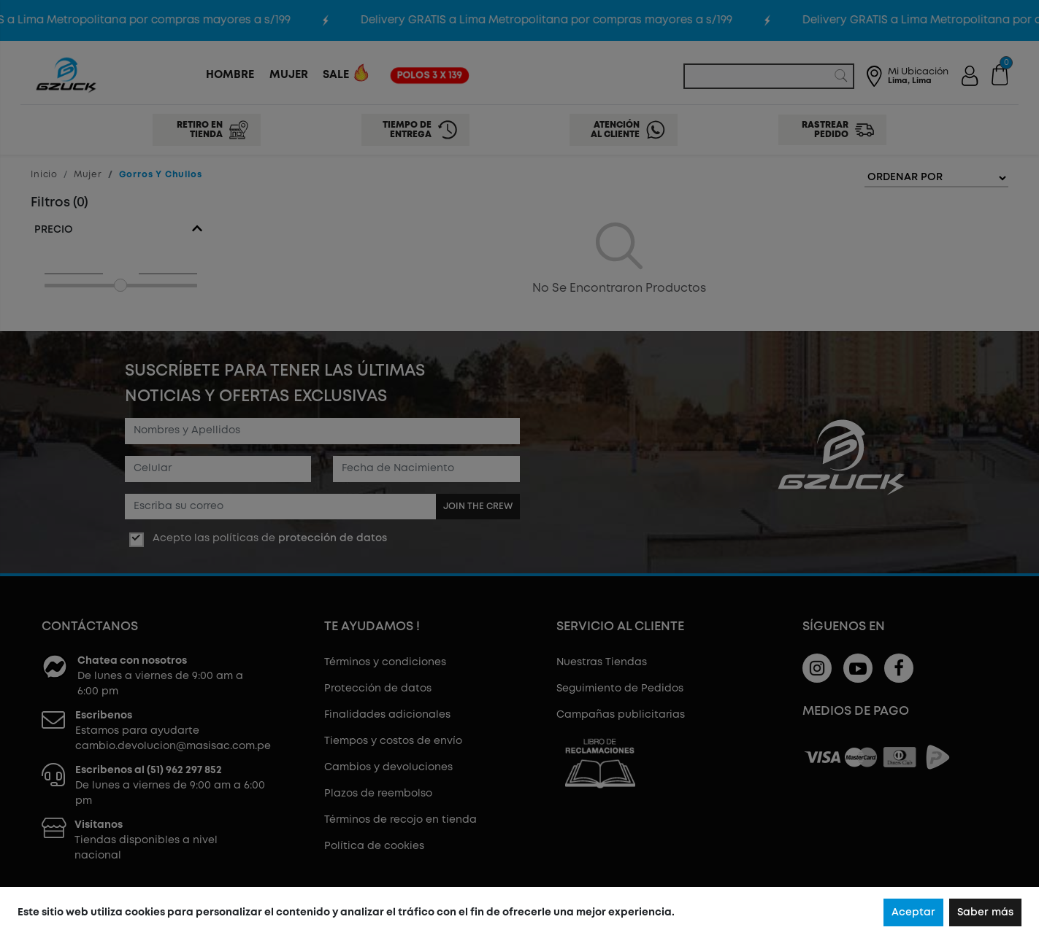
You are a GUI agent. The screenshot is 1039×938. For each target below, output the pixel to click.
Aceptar (913, 912)
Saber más (985, 912)
